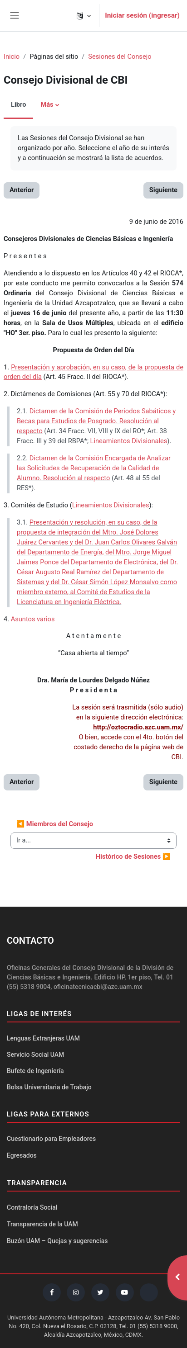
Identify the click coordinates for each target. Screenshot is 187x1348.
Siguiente (163, 190)
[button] (83, 15)
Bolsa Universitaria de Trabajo (49, 1087)
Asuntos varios (33, 619)
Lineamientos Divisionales (128, 441)
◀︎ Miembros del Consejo (54, 824)
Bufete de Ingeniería (35, 1070)
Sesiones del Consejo (119, 56)
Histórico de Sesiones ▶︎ (133, 856)
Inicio (12, 56)
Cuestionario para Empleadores (51, 1138)
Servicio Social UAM (35, 1054)
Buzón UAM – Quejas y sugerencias (57, 1240)
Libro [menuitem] (18, 104)
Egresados (22, 1155)
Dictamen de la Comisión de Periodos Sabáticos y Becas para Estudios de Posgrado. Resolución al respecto (96, 421)
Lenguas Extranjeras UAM (43, 1038)
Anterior (22, 190)
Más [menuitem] (46, 104)
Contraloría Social (32, 1207)
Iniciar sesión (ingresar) (142, 15)
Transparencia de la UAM (42, 1224)
